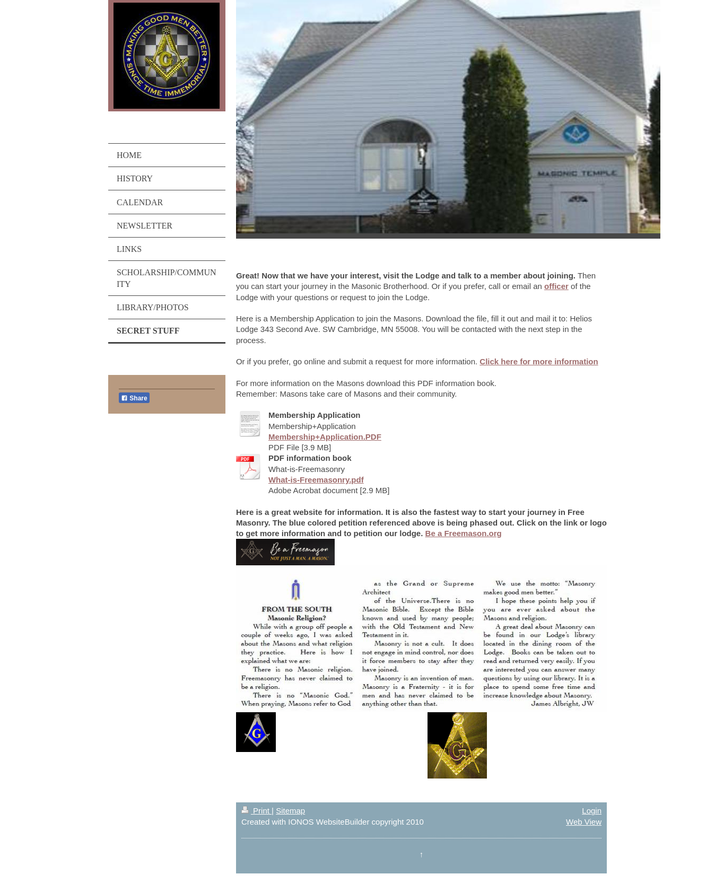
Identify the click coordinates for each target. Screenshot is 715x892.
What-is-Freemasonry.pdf (316, 479)
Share (134, 398)
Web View (583, 821)
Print (256, 810)
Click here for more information (538, 361)
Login (591, 810)
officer (556, 286)
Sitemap (290, 810)
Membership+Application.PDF (324, 436)
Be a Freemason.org (463, 533)
